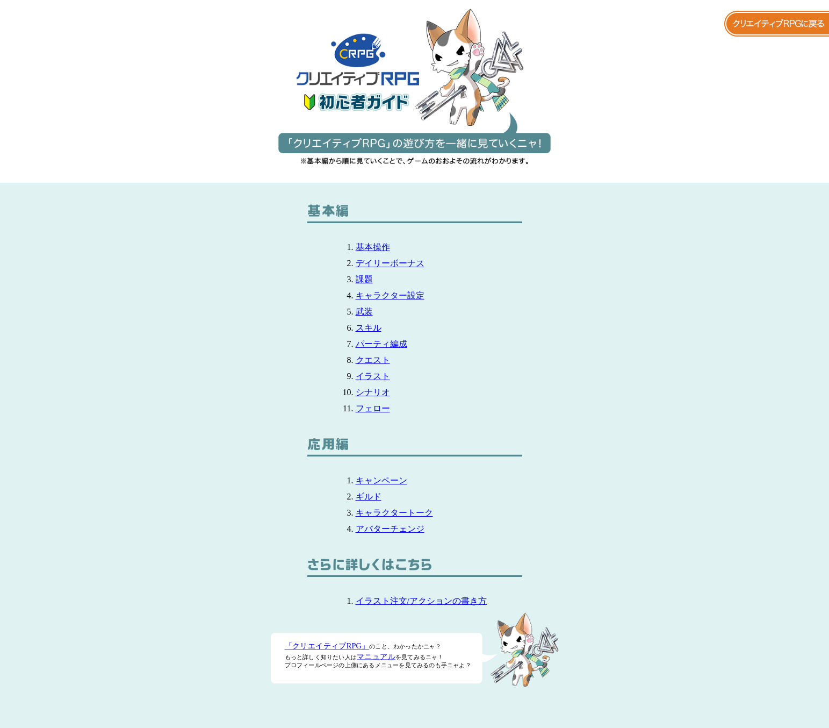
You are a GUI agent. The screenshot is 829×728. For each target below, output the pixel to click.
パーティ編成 (381, 343)
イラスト (373, 376)
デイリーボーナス (390, 263)
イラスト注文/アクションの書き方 (421, 600)
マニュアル (376, 656)
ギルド (368, 496)
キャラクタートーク (394, 512)
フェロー (373, 408)
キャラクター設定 (390, 295)
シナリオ (373, 392)
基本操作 (373, 247)
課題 (364, 279)
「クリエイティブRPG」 (326, 645)
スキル (368, 327)
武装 (364, 311)
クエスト (373, 360)
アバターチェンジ (390, 528)
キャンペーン (381, 480)
